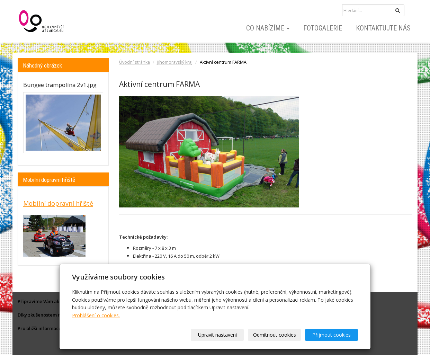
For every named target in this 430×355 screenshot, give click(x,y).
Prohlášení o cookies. (96, 315)
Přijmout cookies (331, 334)
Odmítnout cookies (274, 334)
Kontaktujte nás (383, 28)
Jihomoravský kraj (174, 62)
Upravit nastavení (217, 334)
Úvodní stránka (134, 62)
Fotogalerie (322, 28)
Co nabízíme (267, 28)
